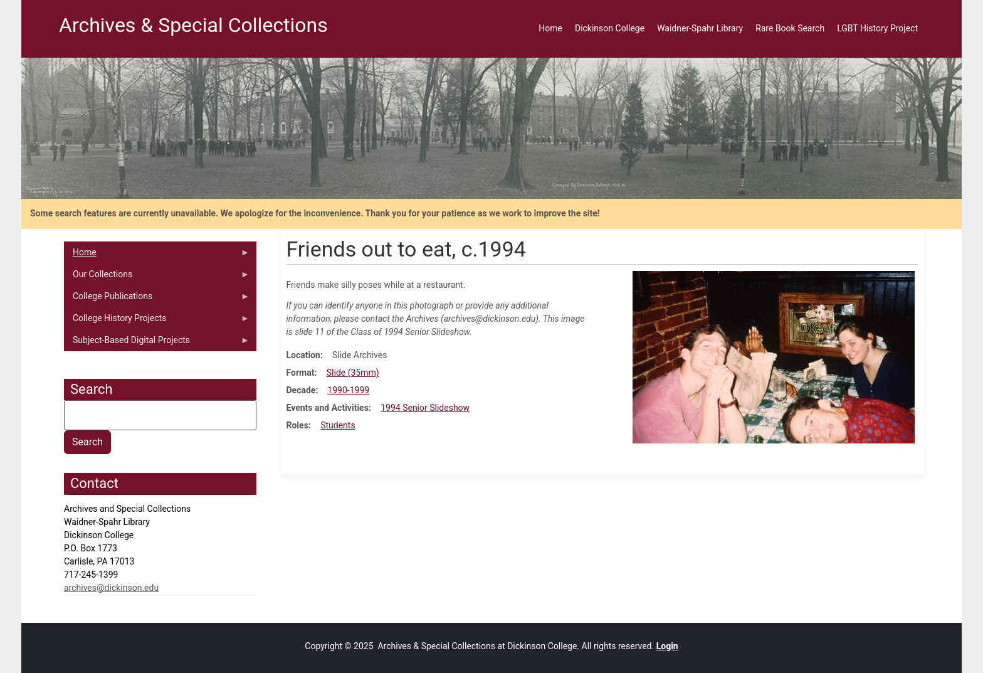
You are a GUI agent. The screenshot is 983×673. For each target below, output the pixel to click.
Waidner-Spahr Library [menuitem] (700, 28)
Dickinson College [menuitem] (609, 28)
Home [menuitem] (550, 28)
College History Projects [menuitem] (157, 321)
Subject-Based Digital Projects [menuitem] (157, 343)
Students (337, 425)
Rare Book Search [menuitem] (789, 28)
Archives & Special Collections (193, 25)
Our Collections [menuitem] (157, 277)
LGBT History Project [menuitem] (877, 28)
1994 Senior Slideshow (425, 408)
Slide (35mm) (353, 373)
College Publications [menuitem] (157, 299)
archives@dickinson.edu (111, 588)
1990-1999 (348, 390)
